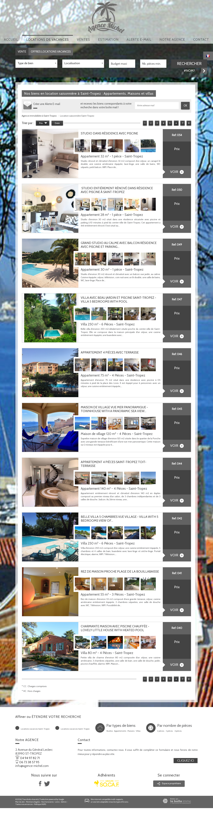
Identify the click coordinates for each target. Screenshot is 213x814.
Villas (138, 730)
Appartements (120, 730)
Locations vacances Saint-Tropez (35, 728)
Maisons (130, 730)
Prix (43, 123)
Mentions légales (33, 801)
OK (185, 105)
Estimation (108, 39)
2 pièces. (161, 730)
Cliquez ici (185, 760)
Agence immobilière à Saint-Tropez (39, 115)
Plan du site (20, 801)
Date (57, 122)
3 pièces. (169, 730)
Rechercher (189, 63)
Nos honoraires (47, 801)
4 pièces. (178, 730)
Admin (64, 801)
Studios (109, 730)
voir (177, 171)
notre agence (172, 39)
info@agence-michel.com (32, 765)
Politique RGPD (40, 804)
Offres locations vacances (51, 51)
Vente (22, 51)
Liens (57, 801)
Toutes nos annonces (24, 804)
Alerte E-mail (139, 39)
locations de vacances (47, 39)
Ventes (83, 39)
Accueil (11, 39)
